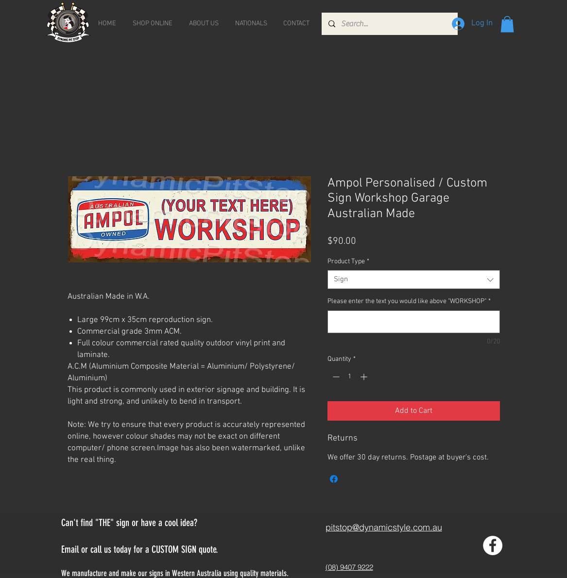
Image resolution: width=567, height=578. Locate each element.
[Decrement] (335, 376)
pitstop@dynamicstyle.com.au (384, 527)
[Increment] (365, 376)
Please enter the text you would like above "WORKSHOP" (409, 301)
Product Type (348, 261)
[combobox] (413, 279)
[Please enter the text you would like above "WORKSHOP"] (413, 322)
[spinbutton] (350, 376)
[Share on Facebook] (334, 479)
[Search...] (389, 24)
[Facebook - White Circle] (492, 545)
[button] (507, 24)
